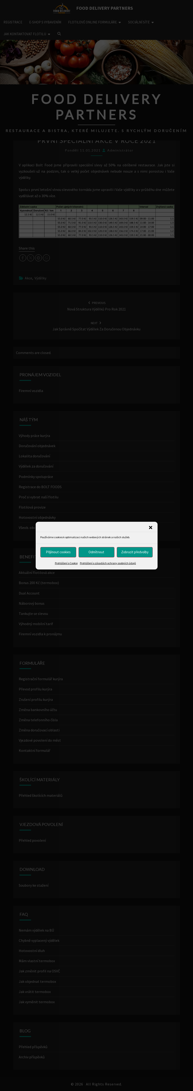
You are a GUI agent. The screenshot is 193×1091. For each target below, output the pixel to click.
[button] (150, 527)
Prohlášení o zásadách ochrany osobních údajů (108, 563)
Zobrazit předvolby (135, 552)
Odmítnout (96, 552)
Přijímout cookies (58, 552)
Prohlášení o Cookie (66, 563)
